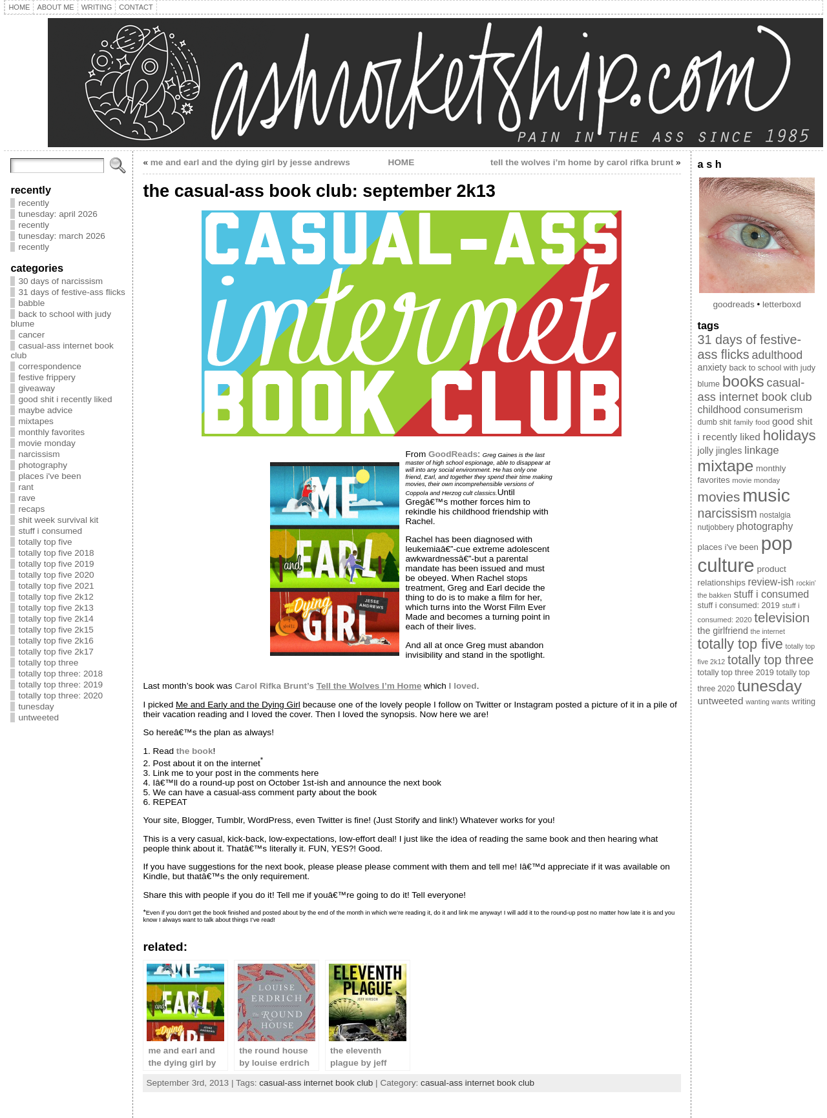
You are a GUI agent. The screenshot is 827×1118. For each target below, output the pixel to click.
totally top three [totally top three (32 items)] (770, 660)
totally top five (45, 542)
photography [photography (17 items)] (765, 526)
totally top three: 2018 (60, 673)
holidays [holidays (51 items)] (789, 435)
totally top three (48, 662)
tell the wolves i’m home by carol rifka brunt (581, 162)
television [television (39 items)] (782, 617)
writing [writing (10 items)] (804, 701)
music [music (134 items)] (766, 495)
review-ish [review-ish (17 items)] (771, 581)
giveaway (36, 388)
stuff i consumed (50, 531)
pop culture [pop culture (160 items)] (745, 554)
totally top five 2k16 (55, 640)
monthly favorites (51, 432)
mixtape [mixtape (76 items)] (726, 465)
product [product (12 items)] (771, 569)
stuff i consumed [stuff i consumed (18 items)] (772, 594)
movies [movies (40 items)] (719, 496)
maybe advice (45, 410)
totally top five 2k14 (55, 619)
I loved (463, 686)
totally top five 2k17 (55, 651)
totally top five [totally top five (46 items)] (740, 644)
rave (26, 498)
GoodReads (452, 454)
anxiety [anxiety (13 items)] (712, 367)
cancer (31, 335)
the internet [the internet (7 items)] (768, 631)
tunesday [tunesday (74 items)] (769, 686)
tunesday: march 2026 (61, 236)
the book (194, 751)
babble (31, 303)
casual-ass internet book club (316, 1083)
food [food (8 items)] (762, 422)
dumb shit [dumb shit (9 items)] (714, 422)
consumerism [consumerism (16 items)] (773, 409)
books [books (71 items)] (743, 381)
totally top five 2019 (56, 564)
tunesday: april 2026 (57, 214)
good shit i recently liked (65, 399)
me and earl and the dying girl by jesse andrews (250, 162)
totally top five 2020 (56, 575)
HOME (401, 162)
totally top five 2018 (56, 553)
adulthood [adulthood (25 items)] (777, 355)
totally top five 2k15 (55, 630)
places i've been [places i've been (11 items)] (728, 547)
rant (25, 487)
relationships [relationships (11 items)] (722, 582)
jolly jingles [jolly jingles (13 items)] (720, 450)
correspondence (49, 366)
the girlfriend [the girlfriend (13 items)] (723, 630)
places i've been (49, 476)
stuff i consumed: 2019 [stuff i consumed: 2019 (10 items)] (739, 605)
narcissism (38, 454)
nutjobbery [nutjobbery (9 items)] (716, 527)
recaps (31, 509)
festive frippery (46, 377)
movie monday (46, 443)
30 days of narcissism (60, 281)
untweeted (38, 717)
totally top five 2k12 (55, 597)
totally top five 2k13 (55, 608)
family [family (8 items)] (743, 422)
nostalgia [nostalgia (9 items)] (774, 515)
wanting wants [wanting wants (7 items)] (768, 702)
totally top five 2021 (56, 586)
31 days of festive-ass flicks (71, 292)
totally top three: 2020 (60, 695)
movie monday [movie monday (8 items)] (756, 480)
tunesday (36, 706)
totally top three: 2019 (60, 684)
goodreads (733, 304)
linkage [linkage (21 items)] (761, 450)
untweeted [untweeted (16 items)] (721, 700)
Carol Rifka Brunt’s (328, 686)
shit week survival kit (58, 520)
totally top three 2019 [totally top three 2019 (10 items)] (736, 672)
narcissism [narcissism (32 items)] (727, 513)
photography (42, 465)
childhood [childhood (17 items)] (720, 409)
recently (33, 203)
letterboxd (781, 304)
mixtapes (35, 421)
